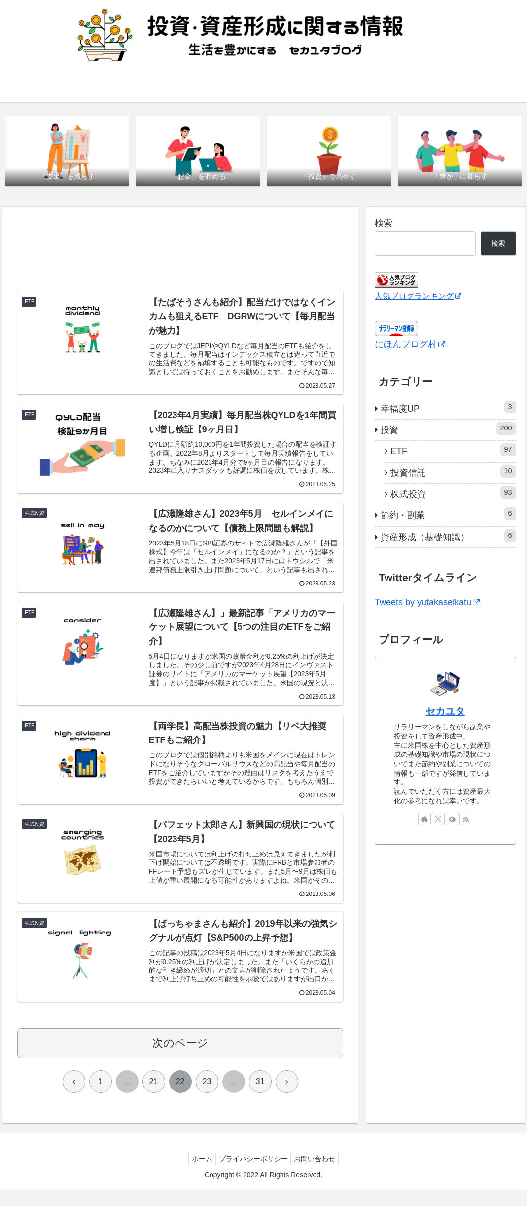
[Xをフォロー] (438, 820)
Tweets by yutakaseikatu (427, 603)
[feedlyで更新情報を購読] (452, 820)
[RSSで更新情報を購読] (465, 820)
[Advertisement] (180, 250)
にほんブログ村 (410, 345)
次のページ (180, 1059)
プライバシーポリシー (253, 1175)
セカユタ (445, 711)
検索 (383, 224)
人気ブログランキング (418, 296)
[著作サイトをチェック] (424, 820)
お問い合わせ (319, 1175)
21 (153, 1098)
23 (207, 1098)
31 (260, 1098)
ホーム (198, 1175)
